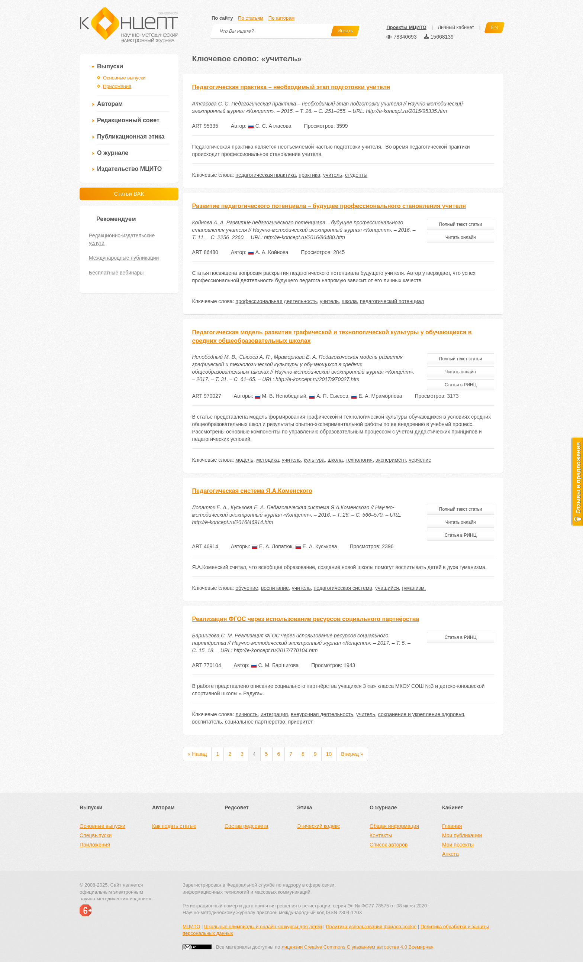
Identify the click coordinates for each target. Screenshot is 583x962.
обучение (246, 588)
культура (314, 460)
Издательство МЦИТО (129, 169)
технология (359, 460)
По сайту (222, 18)
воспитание (275, 588)
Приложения (117, 86)
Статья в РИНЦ (461, 384)
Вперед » (352, 754)
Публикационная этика (130, 136)
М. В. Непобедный (280, 396)
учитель (332, 175)
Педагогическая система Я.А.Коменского (252, 491)
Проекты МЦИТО (406, 27)
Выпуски (110, 66)
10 (329, 754)
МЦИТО (191, 926)
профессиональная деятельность (276, 301)
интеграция (274, 714)
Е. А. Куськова (316, 546)
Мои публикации (462, 835)
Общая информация (394, 826)
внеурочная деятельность (322, 714)
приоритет (300, 722)
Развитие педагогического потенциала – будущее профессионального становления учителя (329, 206)
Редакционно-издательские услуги (122, 239)
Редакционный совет (128, 120)
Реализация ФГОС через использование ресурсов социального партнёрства (305, 619)
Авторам (110, 104)
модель (244, 460)
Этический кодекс (318, 826)
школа (349, 301)
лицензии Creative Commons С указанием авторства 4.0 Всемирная (357, 947)
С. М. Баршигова (275, 665)
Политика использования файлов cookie (371, 926)
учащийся (387, 588)
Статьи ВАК (129, 194)
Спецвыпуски (96, 835)
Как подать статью (174, 826)
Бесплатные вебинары (116, 273)
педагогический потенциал (392, 301)
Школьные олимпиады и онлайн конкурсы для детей (263, 926)
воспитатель (207, 722)
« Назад (197, 754)
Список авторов (389, 845)
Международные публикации (124, 258)
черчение (420, 460)
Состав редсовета (246, 826)
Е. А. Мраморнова (376, 396)
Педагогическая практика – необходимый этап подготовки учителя (291, 87)
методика (267, 460)
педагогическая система (343, 588)
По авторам (281, 18)
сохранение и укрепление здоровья (421, 714)
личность (246, 714)
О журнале (112, 153)
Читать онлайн (460, 237)
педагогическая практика (265, 175)
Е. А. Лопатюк (272, 546)
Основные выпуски (124, 78)
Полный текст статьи (460, 224)
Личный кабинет (456, 27)
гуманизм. (414, 588)
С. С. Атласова (270, 126)
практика (309, 175)
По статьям (250, 18)
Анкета (450, 854)
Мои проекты (458, 845)
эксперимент (391, 460)
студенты (356, 175)
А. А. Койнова (268, 252)
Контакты (381, 835)
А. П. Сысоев (328, 396)
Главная (452, 826)
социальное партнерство (255, 722)
